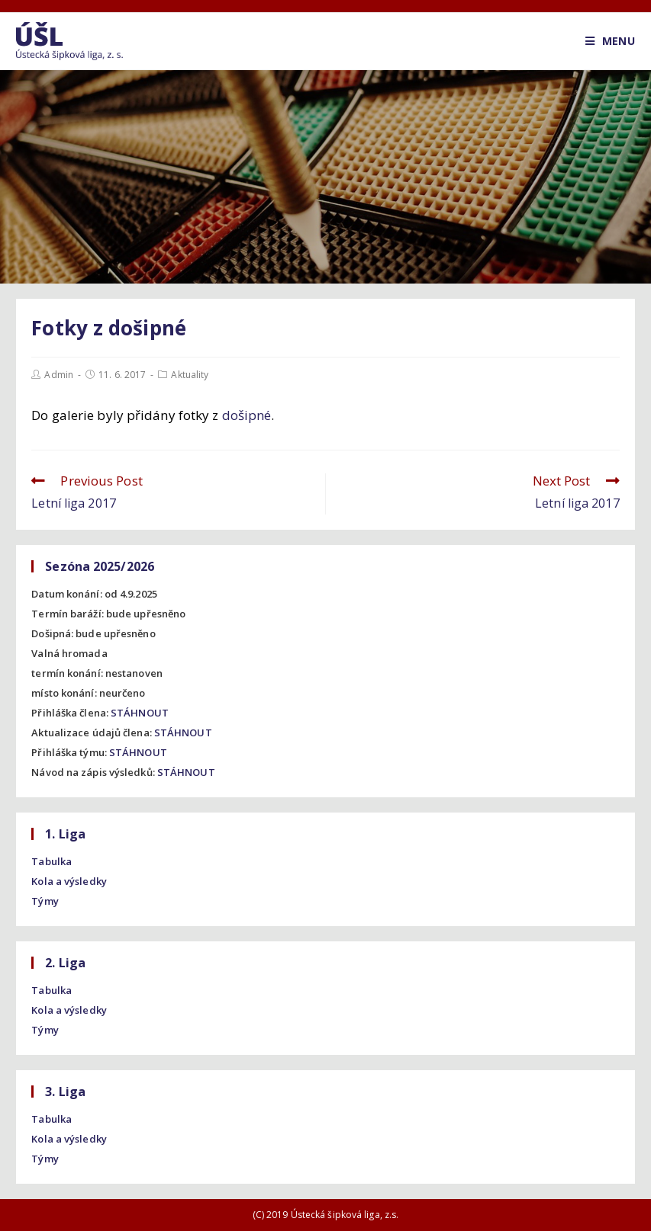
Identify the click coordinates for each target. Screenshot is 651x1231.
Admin (58, 374)
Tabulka (51, 861)
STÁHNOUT (140, 713)
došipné (247, 415)
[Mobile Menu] (610, 41)
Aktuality (189, 374)
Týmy (44, 901)
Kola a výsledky (69, 881)
